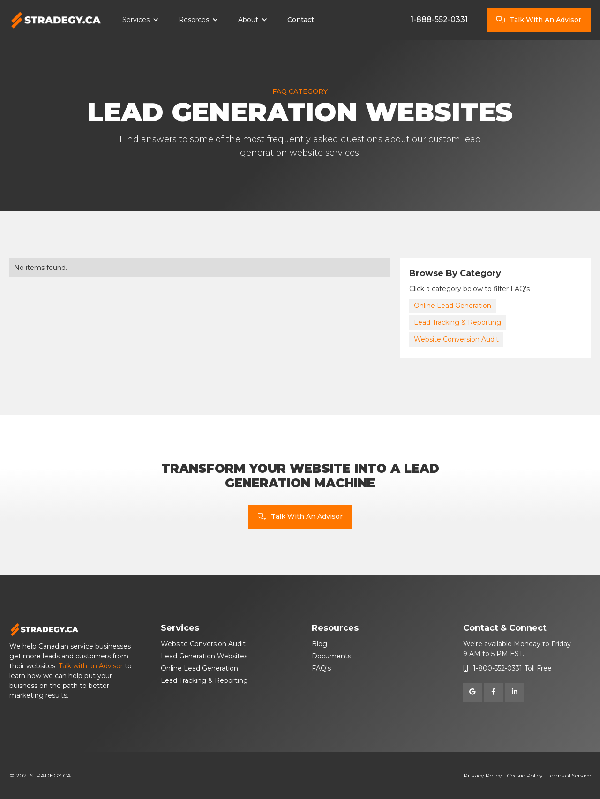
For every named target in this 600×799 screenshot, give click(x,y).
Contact (300, 19)
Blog (319, 644)
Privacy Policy (483, 775)
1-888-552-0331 (439, 19)
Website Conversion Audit (456, 339)
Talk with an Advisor (91, 666)
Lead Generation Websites (204, 656)
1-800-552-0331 (497, 668)
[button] (140, 20)
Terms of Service (569, 775)
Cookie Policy (525, 775)
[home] (56, 20)
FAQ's (321, 668)
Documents (331, 656)
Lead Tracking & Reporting (457, 322)
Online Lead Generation (452, 305)
